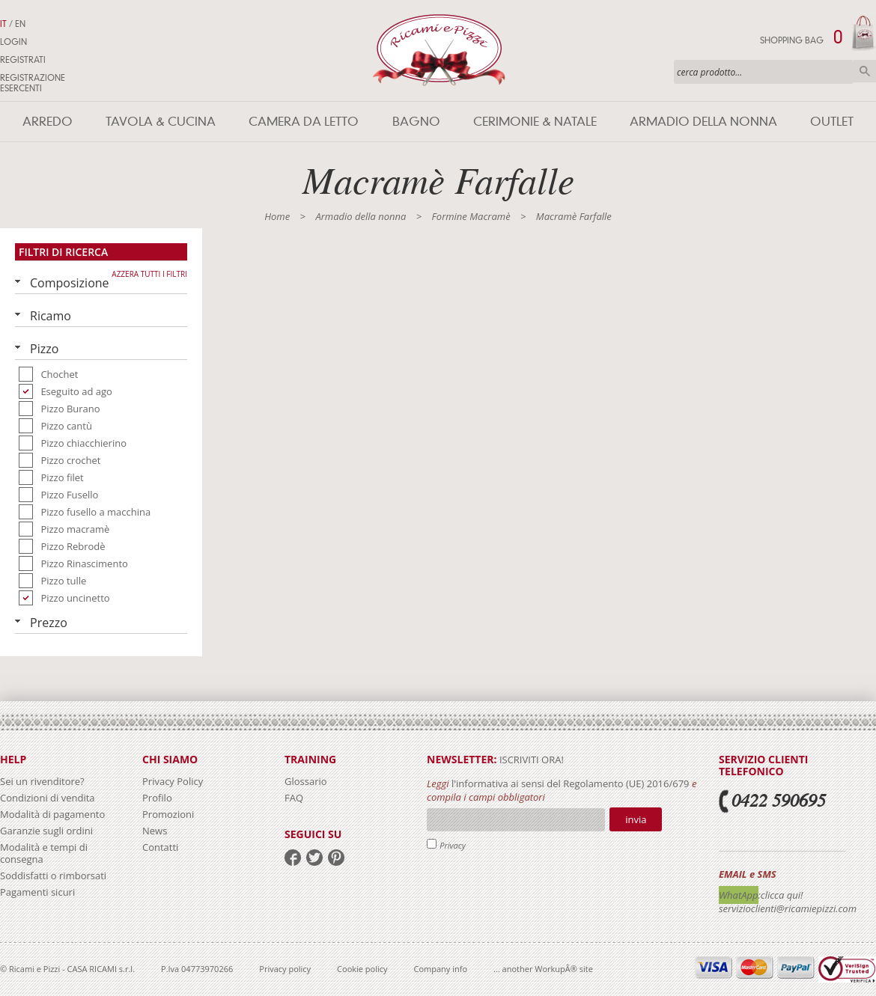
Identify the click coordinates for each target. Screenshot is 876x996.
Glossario (306, 781)
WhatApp (738, 895)
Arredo (47, 121)
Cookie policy (362, 968)
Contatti (160, 847)
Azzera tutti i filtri (149, 274)
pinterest (336, 857)
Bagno (416, 121)
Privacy (452, 845)
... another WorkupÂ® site (543, 968)
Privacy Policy (172, 781)
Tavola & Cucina (161, 121)
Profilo (157, 797)
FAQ (294, 797)
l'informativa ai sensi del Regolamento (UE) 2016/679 (570, 783)
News (154, 830)
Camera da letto (304, 121)
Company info (441, 968)
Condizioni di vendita (47, 797)
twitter (314, 857)
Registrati (23, 60)
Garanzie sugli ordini (46, 830)
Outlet (832, 121)
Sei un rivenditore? (42, 781)
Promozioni (168, 814)
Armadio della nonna (703, 121)
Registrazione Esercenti (32, 83)
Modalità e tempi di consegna (44, 853)
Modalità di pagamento (52, 814)
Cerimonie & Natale (535, 121)
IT (3, 24)
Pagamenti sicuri (37, 892)
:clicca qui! (780, 895)
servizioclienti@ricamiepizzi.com (788, 908)
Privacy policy (285, 968)
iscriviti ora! (530, 759)
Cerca (865, 71)
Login (13, 42)
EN (20, 24)
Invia (635, 819)
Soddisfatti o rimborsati (53, 875)
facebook (293, 857)
